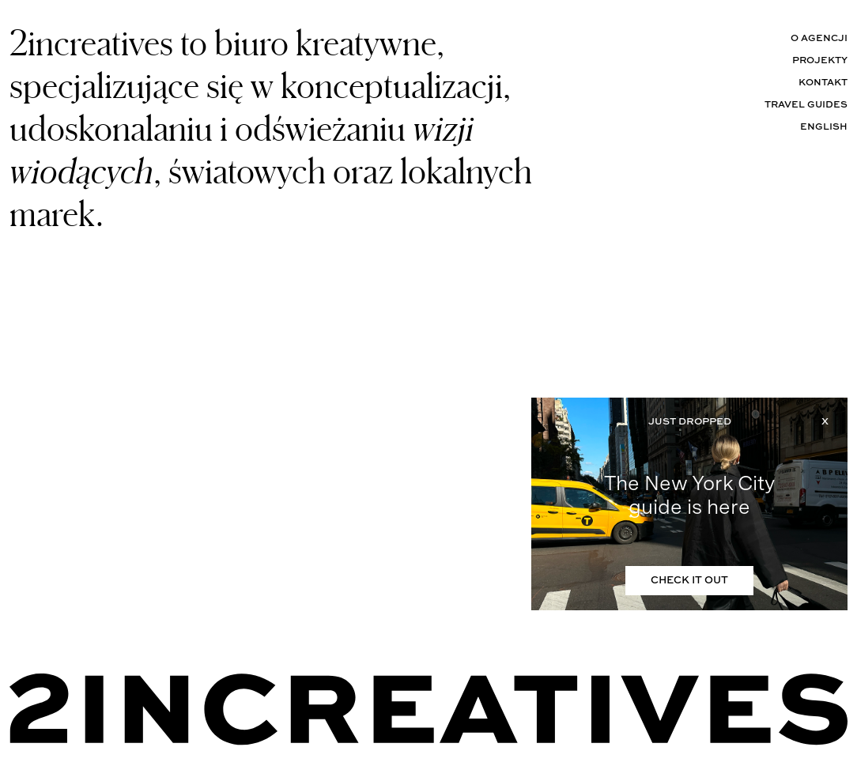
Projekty (820, 61)
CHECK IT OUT (689, 580)
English (824, 127)
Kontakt (823, 83)
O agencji (819, 38)
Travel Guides (806, 105)
